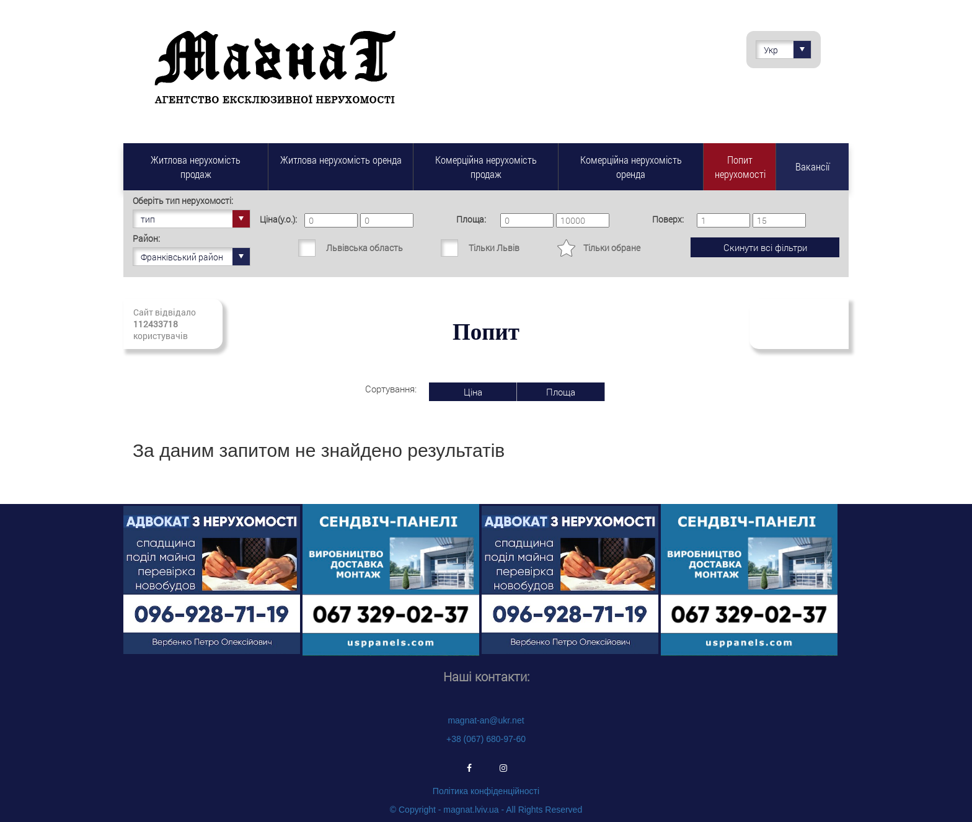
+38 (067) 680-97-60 (486, 739)
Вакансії (812, 166)
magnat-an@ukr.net (486, 720)
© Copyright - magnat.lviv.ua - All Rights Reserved (486, 810)
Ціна (473, 392)
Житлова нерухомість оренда (341, 159)
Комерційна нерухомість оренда (631, 166)
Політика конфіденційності (486, 791)
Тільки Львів (494, 248)
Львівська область (364, 248)
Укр (787, 49)
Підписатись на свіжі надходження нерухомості (799, 324)
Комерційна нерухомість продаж (486, 166)
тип (195, 219)
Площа (560, 392)
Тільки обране (611, 248)
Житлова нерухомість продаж (196, 166)
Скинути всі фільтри (765, 247)
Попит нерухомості (740, 166)
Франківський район (195, 256)
